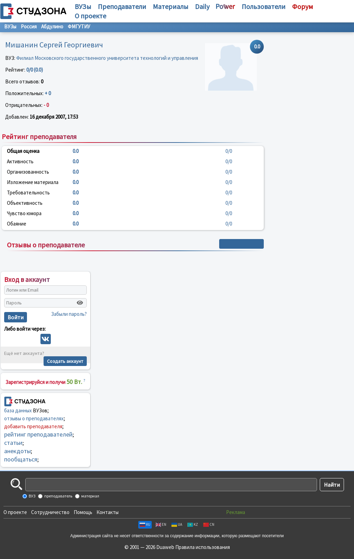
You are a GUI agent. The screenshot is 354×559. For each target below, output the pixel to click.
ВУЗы (83, 6)
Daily (202, 6)
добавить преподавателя (33, 426)
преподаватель (58, 495)
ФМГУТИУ (79, 26)
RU (145, 524)
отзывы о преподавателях (34, 418)
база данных (18, 410)
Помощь (83, 512)
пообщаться (20, 459)
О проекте (15, 512)
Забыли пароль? (69, 314)
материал (90, 495)
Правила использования (202, 547)
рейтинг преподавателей (38, 434)
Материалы (170, 6)
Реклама (235, 512)
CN (208, 524)
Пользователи (264, 6)
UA (176, 524)
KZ (192, 524)
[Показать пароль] (80, 303)
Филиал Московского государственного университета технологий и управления (107, 58)
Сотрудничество (50, 512)
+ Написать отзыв (241, 244)
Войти (16, 317)
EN (161, 524)
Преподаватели (122, 6)
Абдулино (52, 26)
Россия (29, 26)
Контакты (107, 512)
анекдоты (17, 451)
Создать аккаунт (65, 361)
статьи (13, 443)
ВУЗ (31, 495)
